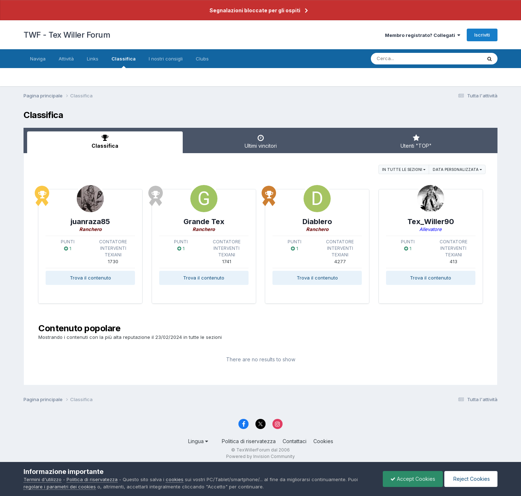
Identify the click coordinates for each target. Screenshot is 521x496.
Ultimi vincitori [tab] (260, 141)
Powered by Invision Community (260, 456)
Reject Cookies (471, 479)
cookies (174, 479)
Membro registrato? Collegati (422, 35)
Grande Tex (203, 221)
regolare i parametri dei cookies (60, 486)
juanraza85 (90, 221)
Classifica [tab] (105, 141)
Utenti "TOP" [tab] (416, 141)
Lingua (198, 441)
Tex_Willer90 (430, 221)
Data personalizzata (457, 169)
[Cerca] (409, 58)
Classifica (123, 62)
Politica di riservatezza (249, 441)
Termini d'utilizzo (43, 479)
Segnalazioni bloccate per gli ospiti (254, 10)
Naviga (38, 59)
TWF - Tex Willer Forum (67, 34)
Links (92, 59)
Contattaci (294, 441)
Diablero (317, 221)
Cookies (323, 441)
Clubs (202, 59)
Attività (66, 59)
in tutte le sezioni (403, 169)
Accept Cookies (412, 479)
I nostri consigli (166, 59)
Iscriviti (482, 35)
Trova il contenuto (90, 278)
